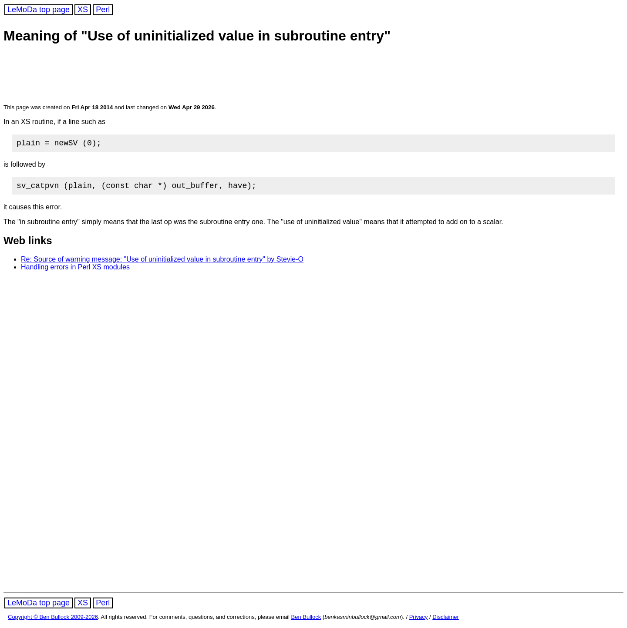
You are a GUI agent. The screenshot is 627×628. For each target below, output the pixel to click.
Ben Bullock (306, 620)
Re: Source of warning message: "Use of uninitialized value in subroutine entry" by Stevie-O (162, 262)
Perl (103, 9)
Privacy (418, 620)
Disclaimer (445, 620)
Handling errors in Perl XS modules (75, 270)
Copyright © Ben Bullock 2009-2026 (53, 620)
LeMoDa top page (38, 9)
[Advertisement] (170, 74)
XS (83, 9)
